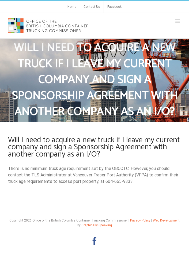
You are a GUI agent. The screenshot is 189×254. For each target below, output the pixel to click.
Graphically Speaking (96, 225)
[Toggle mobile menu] (178, 21)
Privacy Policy (140, 220)
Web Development (166, 220)
